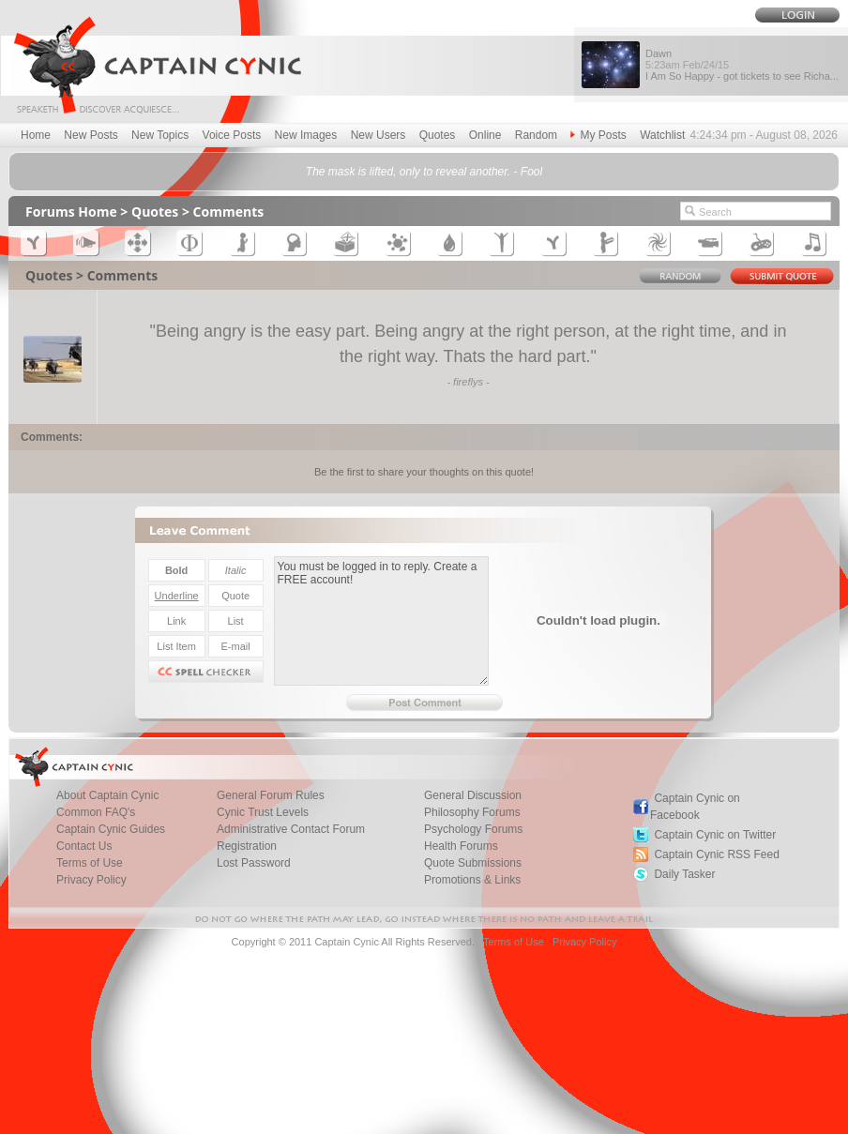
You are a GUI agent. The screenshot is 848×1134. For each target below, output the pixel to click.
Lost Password (254, 862)
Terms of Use (89, 862)
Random (536, 135)
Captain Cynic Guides (110, 829)
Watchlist (662, 135)
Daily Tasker (684, 874)
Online (485, 135)
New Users (378, 135)
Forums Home (71, 211)
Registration (247, 846)
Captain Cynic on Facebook (695, 807)
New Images (306, 135)
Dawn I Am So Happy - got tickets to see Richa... (742, 65)
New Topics (160, 135)
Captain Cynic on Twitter (715, 834)
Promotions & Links (472, 879)
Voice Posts (232, 135)
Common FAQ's (95, 812)
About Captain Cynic (107, 795)
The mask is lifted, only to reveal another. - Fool (424, 171)
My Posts (598, 135)
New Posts (90, 135)
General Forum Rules (271, 795)
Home (36, 135)
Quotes (437, 135)
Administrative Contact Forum (291, 829)
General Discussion (473, 795)
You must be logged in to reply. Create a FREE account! (381, 621)
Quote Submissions (473, 862)
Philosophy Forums (472, 812)
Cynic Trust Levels (263, 812)
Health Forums (461, 846)
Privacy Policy (91, 879)
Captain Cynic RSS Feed (716, 854)
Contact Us (84, 846)
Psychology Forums (473, 829)
